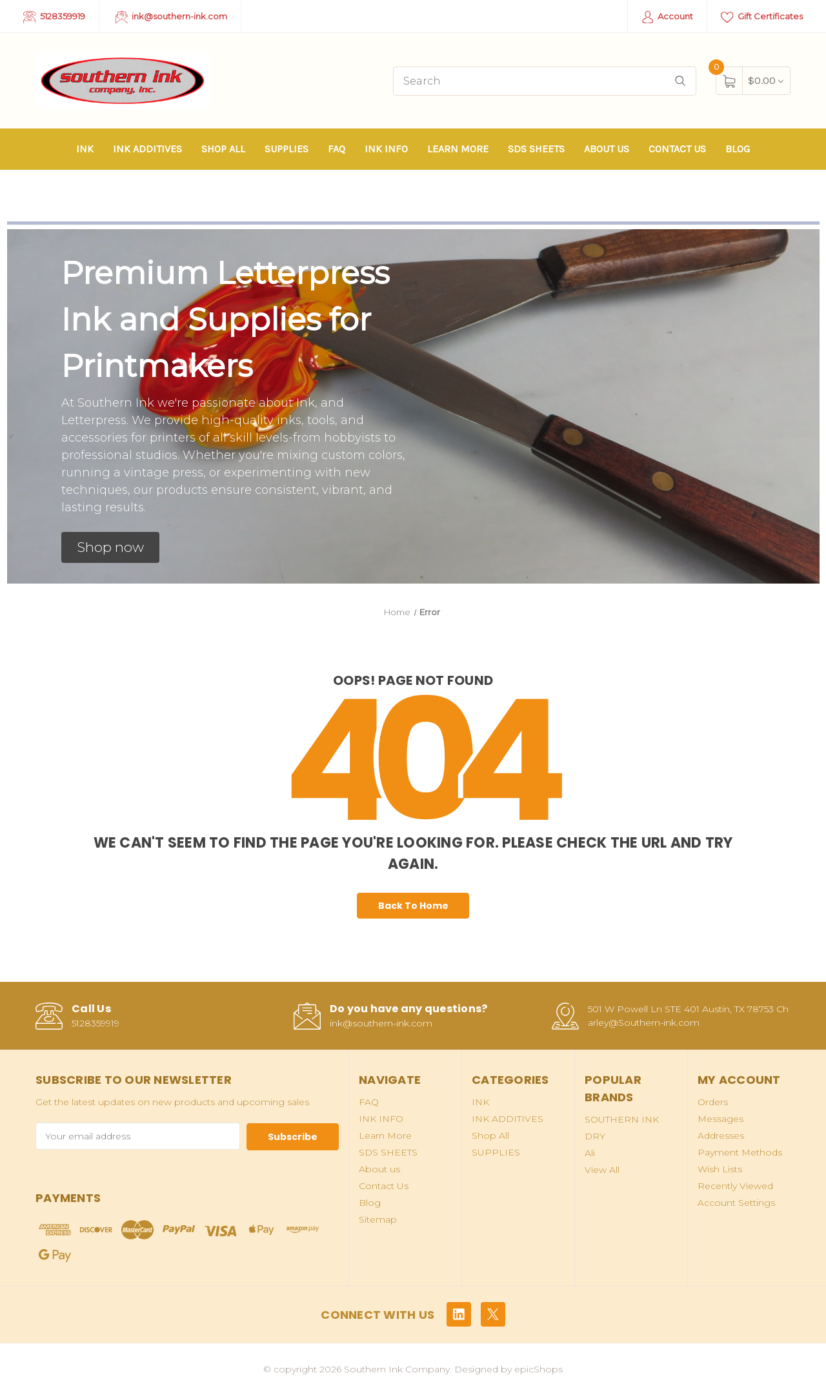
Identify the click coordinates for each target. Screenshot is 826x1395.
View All (602, 1170)
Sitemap (378, 1219)
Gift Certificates (762, 17)
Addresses (721, 1135)
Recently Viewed (735, 1186)
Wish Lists (720, 1169)
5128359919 (54, 17)
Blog (737, 149)
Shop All (223, 149)
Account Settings (736, 1202)
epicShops (538, 1368)
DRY (595, 1136)
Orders (713, 1102)
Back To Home (413, 905)
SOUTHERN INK (622, 1119)
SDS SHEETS (536, 149)
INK (85, 149)
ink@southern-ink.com (172, 17)
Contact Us (677, 149)
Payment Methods (740, 1152)
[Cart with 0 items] (765, 80)
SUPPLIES (286, 149)
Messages (720, 1119)
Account (667, 17)
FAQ (336, 149)
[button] (110, 547)
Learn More (458, 149)
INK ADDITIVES (147, 149)
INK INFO (386, 149)
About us (606, 149)
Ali (590, 1153)
